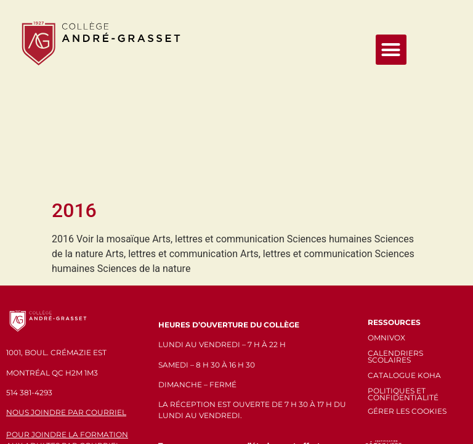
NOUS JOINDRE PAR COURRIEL (66, 297)
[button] (391, 50)
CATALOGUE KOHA (404, 260)
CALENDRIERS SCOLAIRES (395, 241)
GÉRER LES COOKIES (407, 295)
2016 (74, 95)
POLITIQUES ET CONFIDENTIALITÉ (403, 279)
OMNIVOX (386, 222)
